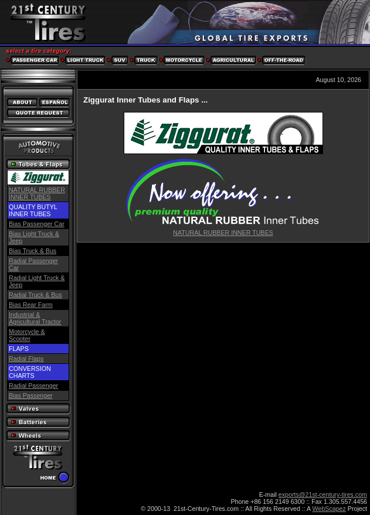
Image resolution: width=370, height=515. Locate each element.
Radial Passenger (33, 385)
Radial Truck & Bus (35, 294)
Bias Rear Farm (31, 304)
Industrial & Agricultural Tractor (35, 318)
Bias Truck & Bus (32, 250)
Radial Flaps (26, 358)
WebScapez (329, 508)
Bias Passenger (31, 395)
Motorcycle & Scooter (27, 335)
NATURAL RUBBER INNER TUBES (37, 193)
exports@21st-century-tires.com (323, 494)
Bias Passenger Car (37, 223)
